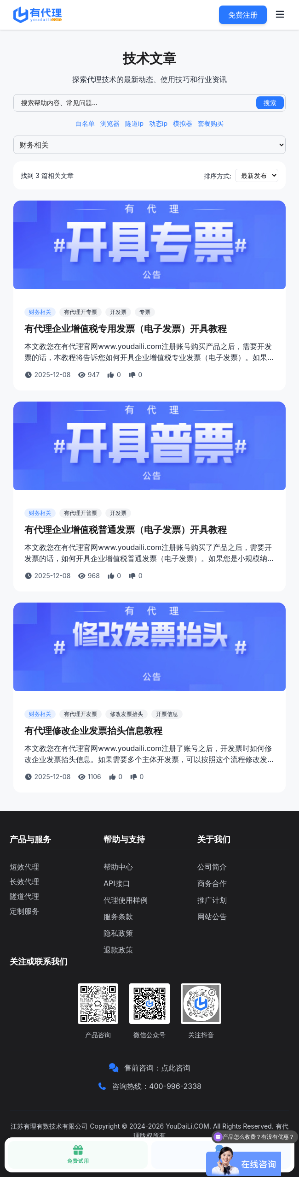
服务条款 (118, 916)
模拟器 (182, 123)
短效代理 (24, 866)
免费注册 (243, 14)
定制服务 (24, 911)
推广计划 (212, 900)
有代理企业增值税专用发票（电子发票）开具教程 (125, 328)
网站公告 (212, 916)
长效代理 (24, 881)
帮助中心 (118, 866)
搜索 (270, 102)
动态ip (158, 123)
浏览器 (110, 123)
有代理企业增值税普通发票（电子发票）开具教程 (125, 529)
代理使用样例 (126, 900)
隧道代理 (24, 896)
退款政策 (118, 949)
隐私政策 (118, 933)
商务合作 (212, 883)
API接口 (117, 883)
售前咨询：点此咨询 (157, 1067)
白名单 (85, 123)
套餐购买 (211, 123)
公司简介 (212, 866)
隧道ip (134, 123)
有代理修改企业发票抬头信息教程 (93, 730)
